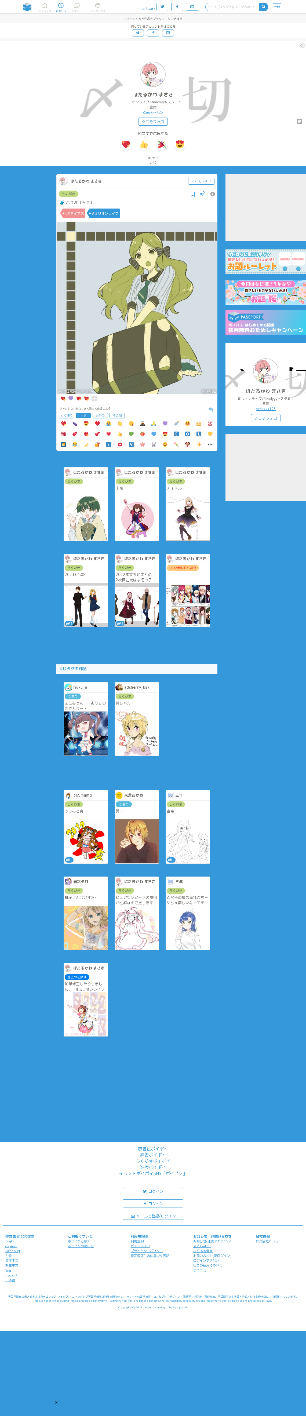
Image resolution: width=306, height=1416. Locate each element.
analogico (162, 1307)
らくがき (68, 193)
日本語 (10, 1280)
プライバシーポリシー (147, 1251)
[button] (56, 1402)
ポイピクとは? (78, 1241)
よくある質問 (203, 1251)
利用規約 (137, 1241)
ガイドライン (140, 1246)
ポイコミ (199, 1270)
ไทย (8, 1270)
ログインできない (206, 1260)
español (11, 1246)
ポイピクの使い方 (81, 1246)
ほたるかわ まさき (153, 94)
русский (11, 1275)
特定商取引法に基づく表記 (150, 1255)
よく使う (66, 415)
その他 (117, 415)
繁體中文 (11, 1265)
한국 (8, 1255)
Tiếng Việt (12, 1251)
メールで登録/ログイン (153, 1215)
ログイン (153, 1191)
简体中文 (11, 1260)
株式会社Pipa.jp (267, 1241)
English (10, 1241)
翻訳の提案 (25, 1236)
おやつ (100, 415)
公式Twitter (202, 1246)
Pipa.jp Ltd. (180, 1307)
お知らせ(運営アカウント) (212, 1241)
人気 (83, 415)
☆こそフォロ (153, 121)
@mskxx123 (153, 112)
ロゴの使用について (207, 1265)
